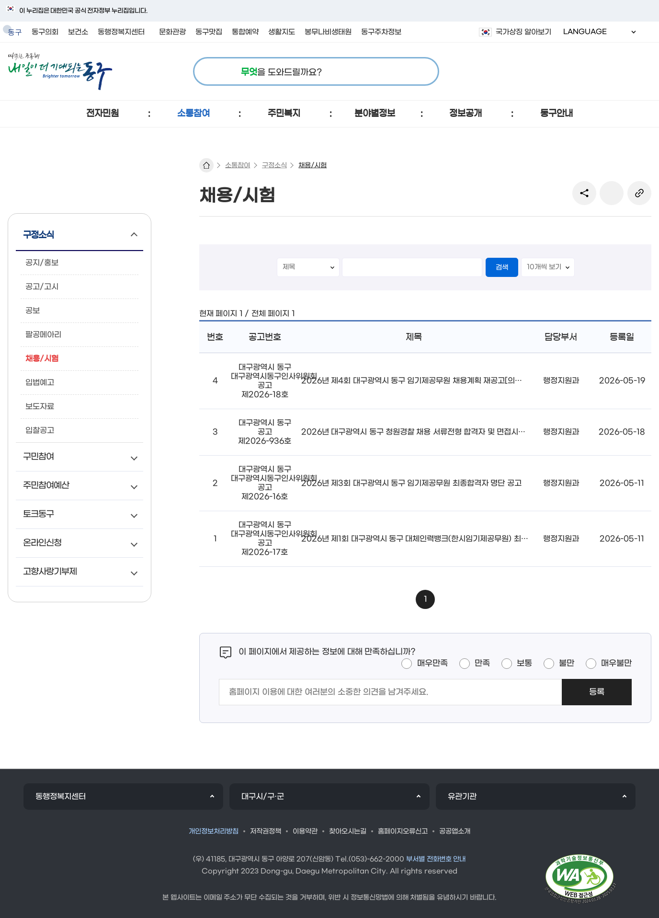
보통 (524, 663)
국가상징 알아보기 (523, 32)
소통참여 (237, 165)
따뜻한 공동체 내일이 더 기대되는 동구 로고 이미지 (60, 71)
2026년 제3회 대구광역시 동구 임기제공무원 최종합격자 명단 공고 (411, 483)
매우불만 (616, 663)
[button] (102, 113)
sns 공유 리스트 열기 (584, 193)
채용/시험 (312, 165)
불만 (566, 663)
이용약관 (305, 831)
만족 (482, 663)
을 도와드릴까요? (281, 73)
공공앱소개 (454, 831)
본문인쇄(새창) (612, 193)
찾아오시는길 (347, 831)
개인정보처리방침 (214, 831)
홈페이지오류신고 (403, 831)
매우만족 (432, 663)
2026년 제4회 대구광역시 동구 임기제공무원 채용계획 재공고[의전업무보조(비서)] (437, 380)
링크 (639, 193)
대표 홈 (206, 165)
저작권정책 (265, 831)
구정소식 (274, 165)
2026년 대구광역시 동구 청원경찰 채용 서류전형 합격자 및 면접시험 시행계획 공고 (437, 431)
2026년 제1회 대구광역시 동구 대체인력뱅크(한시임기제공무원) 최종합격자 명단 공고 (442, 538)
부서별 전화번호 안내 (436, 859)
